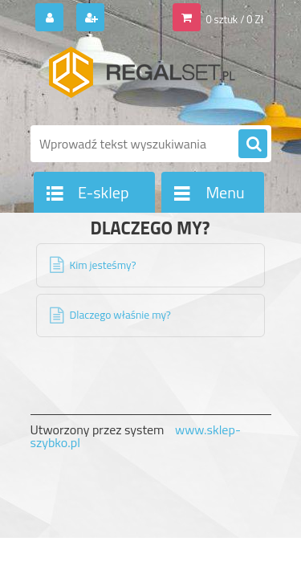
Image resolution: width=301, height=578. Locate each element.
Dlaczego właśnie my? (120, 315)
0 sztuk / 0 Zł (234, 19)
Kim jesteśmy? (103, 265)
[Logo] (141, 79)
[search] (252, 144)
